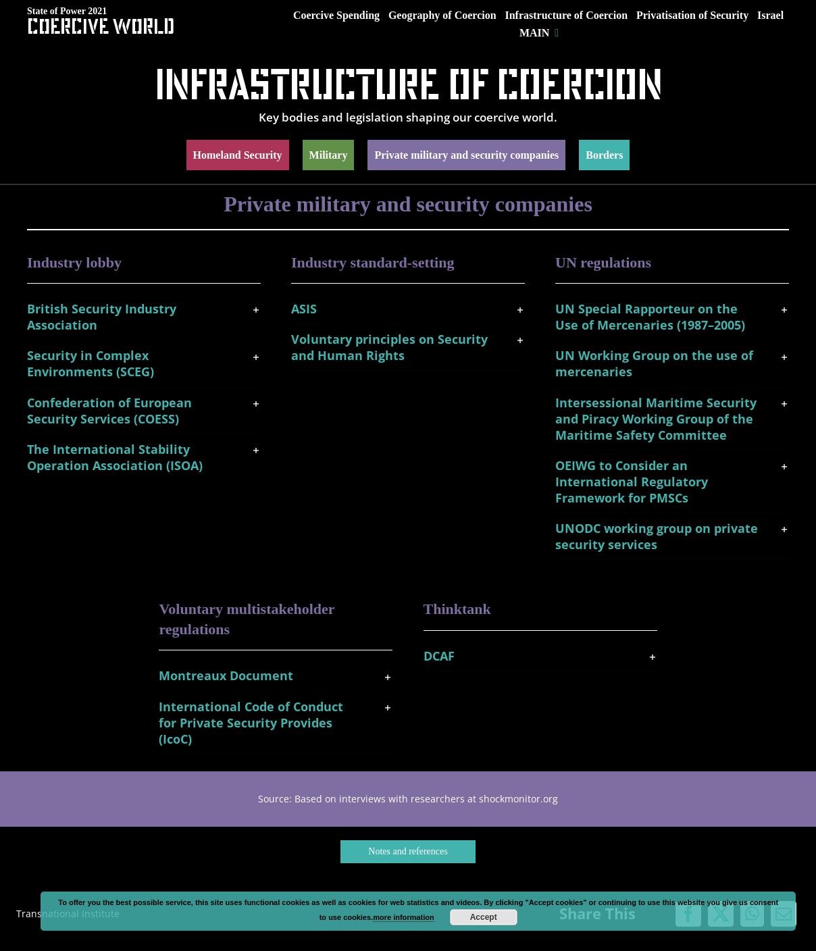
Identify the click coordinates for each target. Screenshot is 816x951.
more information (403, 917)
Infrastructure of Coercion (408, 83)
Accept (483, 917)
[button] (144, 317)
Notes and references (407, 851)
